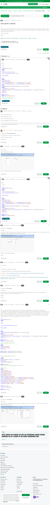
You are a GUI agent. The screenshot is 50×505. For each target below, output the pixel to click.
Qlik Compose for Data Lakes (6, 465)
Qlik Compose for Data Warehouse (7, 467)
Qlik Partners (3, 480)
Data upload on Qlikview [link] (40, 10)
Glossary (2, 486)
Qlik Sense (3, 458)
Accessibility (19, 484)
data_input (8, 38)
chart (12, 434)
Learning (20, 10)
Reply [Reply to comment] (44, 103)
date (20, 434)
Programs (15, 10)
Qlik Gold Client (3, 472)
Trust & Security (20, 482)
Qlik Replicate (3, 464)
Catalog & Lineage (4, 470)
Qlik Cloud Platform (4, 457)
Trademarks (35, 487)
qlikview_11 (35, 38)
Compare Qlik (3, 484)
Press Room (19, 480)
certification (16, 434)
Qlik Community (4, 10)
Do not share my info (37, 494)
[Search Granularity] (5, 16)
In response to (8, 133)
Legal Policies (35, 483)
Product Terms (36, 492)
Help (40, 4)
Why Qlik (2, 474)
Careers (18, 487)
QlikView (2, 462)
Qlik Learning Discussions (28, 10)
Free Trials (3, 482)
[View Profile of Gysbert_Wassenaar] (8, 110)
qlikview (30, 38)
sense (37, 436)
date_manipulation (15, 38)
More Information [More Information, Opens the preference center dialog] (26, 497)
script (23, 434)
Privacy (18, 486)
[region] (16, 498)
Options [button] (48, 11)
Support (2, 489)
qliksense (25, 436)
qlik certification (5, 436)
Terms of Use (35, 488)
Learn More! (44, 7)
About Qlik (19, 479)
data (4, 38)
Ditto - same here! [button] (4, 46)
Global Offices (19, 491)
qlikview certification (31, 436)
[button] (48, 20)
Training (2, 487)
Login (20, 1)
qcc (9, 436)
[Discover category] (2, 446)
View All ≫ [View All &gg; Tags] (4, 439)
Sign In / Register (45, 4)
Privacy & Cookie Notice (37, 485)
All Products (3, 455)
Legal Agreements (36, 490)
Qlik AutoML (3, 460)
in (19, 436)
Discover (10, 10)
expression (37, 434)
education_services (23, 38)
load (21, 436)
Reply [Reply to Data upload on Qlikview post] (46, 49)
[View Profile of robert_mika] (7, 130)
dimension (16, 436)
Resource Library (4, 479)
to (11, 436)
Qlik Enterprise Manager (5, 469)
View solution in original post (7, 97)
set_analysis (42, 434)
